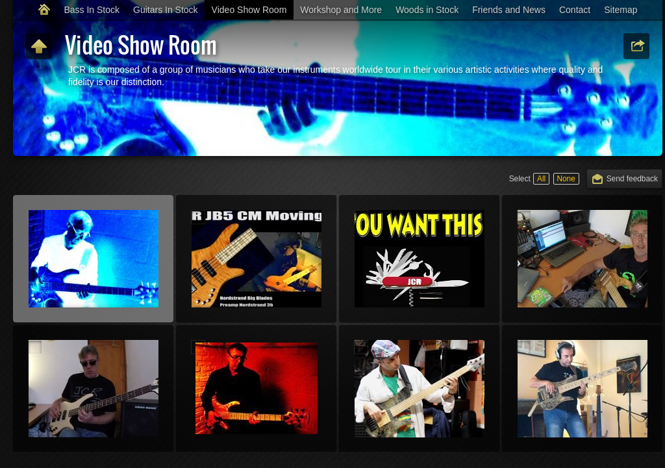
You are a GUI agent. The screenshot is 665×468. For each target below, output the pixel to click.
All (541, 178)
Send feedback (632, 178)
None (566, 178)
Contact (574, 10)
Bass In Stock (91, 10)
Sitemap (620, 10)
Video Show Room (249, 10)
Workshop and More (341, 10)
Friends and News (509, 10)
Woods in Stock (426, 10)
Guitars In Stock (165, 10)
